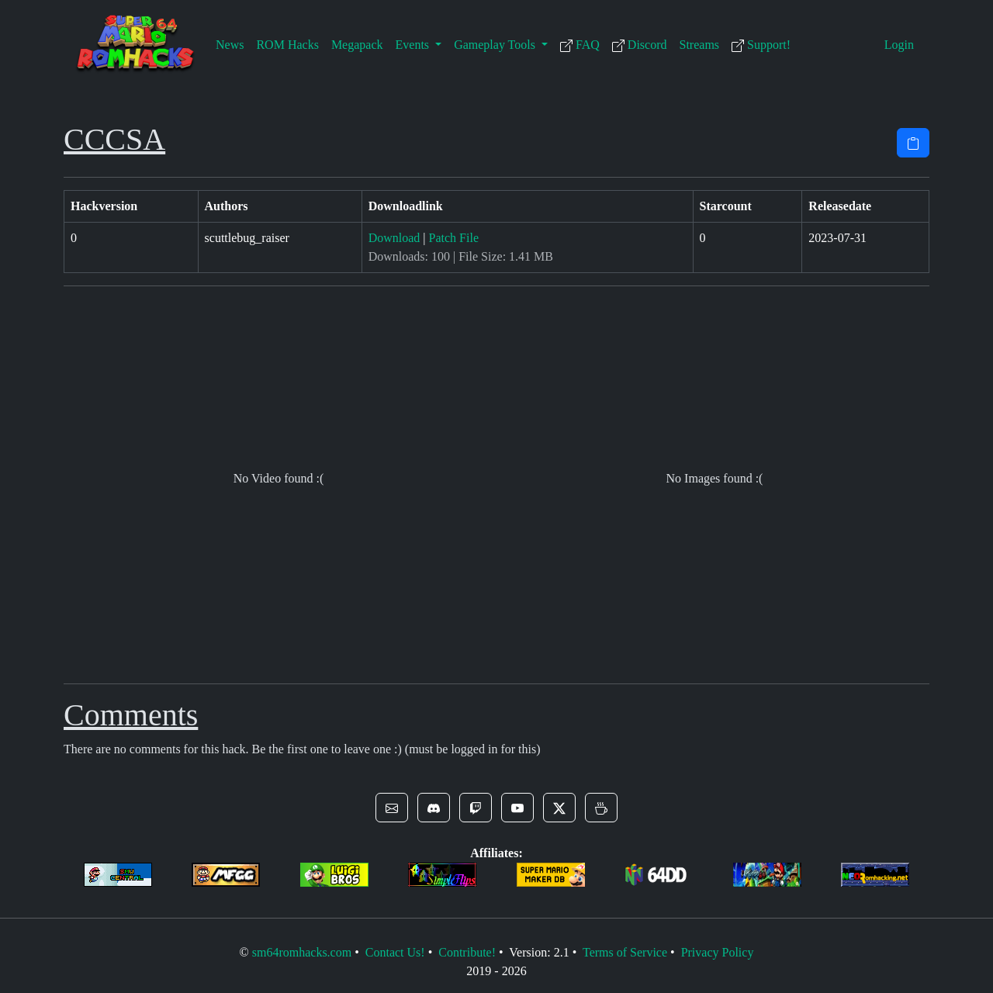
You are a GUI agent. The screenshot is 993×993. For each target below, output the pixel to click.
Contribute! (467, 952)
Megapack (357, 44)
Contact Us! (395, 952)
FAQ (580, 45)
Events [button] (414, 44)
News (230, 44)
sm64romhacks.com (301, 952)
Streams (700, 44)
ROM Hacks (287, 44)
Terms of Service (625, 952)
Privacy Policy (717, 952)
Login (899, 44)
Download (394, 237)
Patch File (454, 237)
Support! (761, 45)
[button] (391, 807)
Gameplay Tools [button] (496, 44)
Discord (639, 45)
